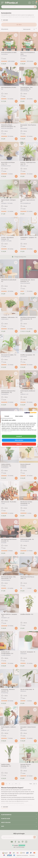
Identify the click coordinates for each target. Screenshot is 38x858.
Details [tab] (31, 416)
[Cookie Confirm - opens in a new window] (30, 412)
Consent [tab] (7, 416)
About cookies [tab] (19, 416)
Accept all (19, 436)
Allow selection (19, 440)
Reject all (19, 444)
